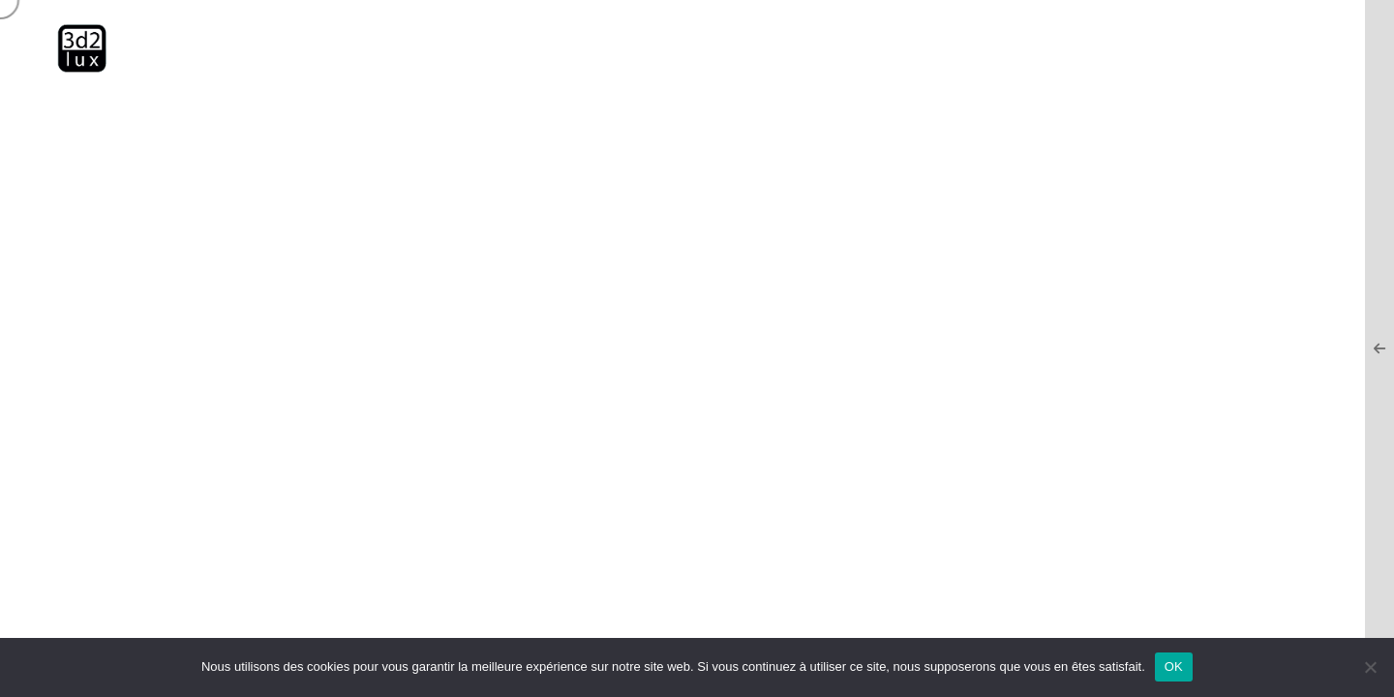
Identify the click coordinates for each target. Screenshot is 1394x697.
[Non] (1369, 667)
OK (1174, 666)
